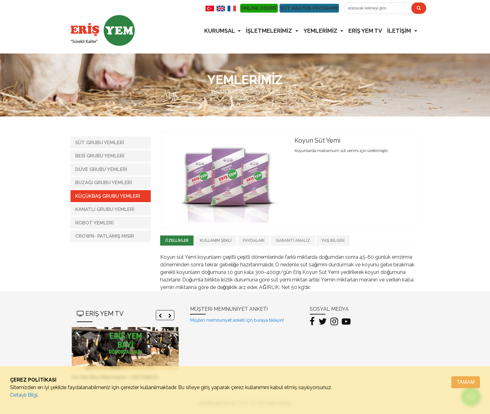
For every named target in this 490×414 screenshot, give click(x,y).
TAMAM (466, 382)
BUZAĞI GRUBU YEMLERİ (103, 182)
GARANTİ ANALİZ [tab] (293, 240)
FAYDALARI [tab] (253, 240)
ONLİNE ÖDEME (259, 8)
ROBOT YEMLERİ (94, 223)
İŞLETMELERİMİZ (269, 30)
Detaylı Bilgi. (24, 395)
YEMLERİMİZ (321, 30)
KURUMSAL (220, 30)
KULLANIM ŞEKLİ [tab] (216, 240)
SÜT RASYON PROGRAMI (309, 8)
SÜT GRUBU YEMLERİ (99, 142)
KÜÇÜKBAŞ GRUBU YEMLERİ (107, 196)
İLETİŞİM (399, 30)
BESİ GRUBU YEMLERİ (99, 156)
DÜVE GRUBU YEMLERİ (101, 169)
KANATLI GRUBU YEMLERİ (104, 209)
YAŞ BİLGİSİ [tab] (333, 240)
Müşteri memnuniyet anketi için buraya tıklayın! (237, 320)
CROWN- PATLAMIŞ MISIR (104, 236)
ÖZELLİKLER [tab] (177, 240)
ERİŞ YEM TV (365, 30)
